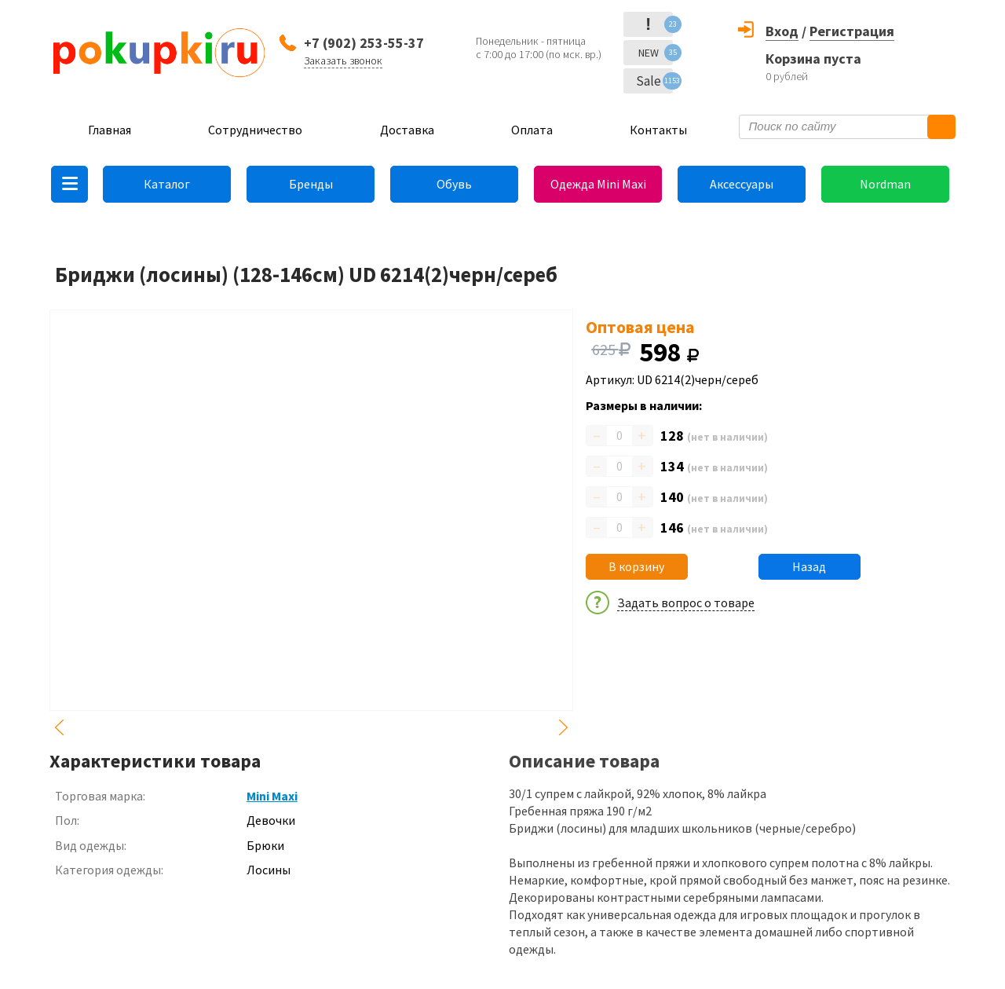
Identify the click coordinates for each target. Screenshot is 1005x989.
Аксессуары (741, 184)
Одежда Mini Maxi (598, 184)
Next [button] (563, 727)
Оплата (532, 129)
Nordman (885, 184)
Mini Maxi (272, 796)
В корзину (636, 566)
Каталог (167, 184)
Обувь (454, 184)
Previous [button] (58, 727)
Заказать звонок (343, 60)
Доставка (407, 129)
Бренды (311, 184)
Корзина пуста (813, 58)
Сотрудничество (255, 129)
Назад (809, 566)
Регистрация (851, 31)
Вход (782, 31)
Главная (109, 129)
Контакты (658, 129)
